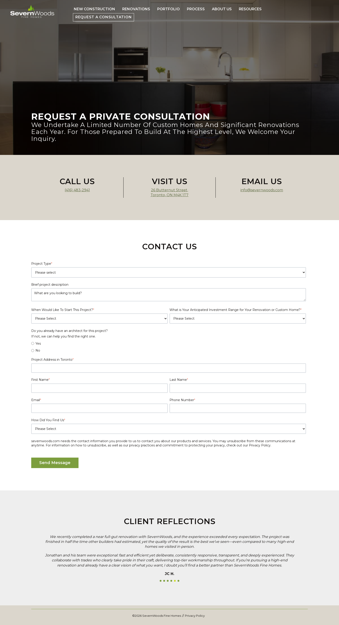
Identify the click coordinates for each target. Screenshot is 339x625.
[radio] (168, 343)
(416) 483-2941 (77, 190)
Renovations (136, 9)
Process (196, 9)
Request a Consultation (103, 17)
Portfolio (168, 9)
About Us (222, 9)
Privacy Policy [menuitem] (195, 615)
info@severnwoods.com (261, 190)
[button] (160, 581)
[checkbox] (168, 347)
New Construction (94, 9)
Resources (250, 9)
